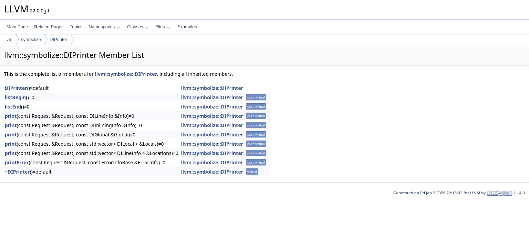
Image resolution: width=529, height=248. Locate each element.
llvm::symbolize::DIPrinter (126, 74)
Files (162, 26)
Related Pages (48, 26)
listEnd (13, 106)
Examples (187, 26)
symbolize (31, 39)
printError (17, 162)
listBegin (15, 97)
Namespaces (104, 26)
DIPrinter (58, 39)
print (11, 116)
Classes (137, 26)
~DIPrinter (17, 171)
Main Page (17, 26)
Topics (76, 26)
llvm (8, 39)
